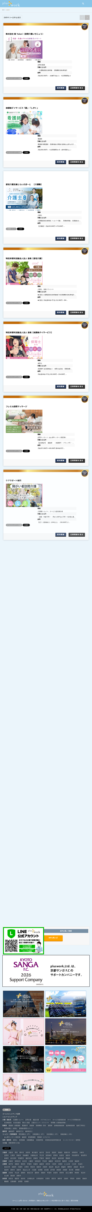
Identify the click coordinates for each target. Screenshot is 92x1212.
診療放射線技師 (59, 1125)
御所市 (60, 1178)
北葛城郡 (13, 1181)
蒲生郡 (12, 1175)
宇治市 (44, 1161)
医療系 (4, 1125)
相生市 (51, 1167)
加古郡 (46, 1170)
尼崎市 (17, 1164)
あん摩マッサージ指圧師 (12, 1137)
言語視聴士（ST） (53, 1134)
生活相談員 (7, 1122)
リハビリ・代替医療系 (9, 1134)
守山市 (17, 1173)
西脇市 (63, 1167)
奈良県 (4, 1178)
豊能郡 (68, 1158)
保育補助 (22, 1140)
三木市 (74, 1164)
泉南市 (6, 1158)
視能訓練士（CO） (66, 1134)
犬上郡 (6, 1175)
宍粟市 (20, 1167)
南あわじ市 (26, 1170)
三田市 (54, 1164)
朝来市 (39, 1167)
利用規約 (32, 1200)
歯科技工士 (19, 1131)
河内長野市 (75, 1155)
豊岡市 (69, 1167)
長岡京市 (18, 1161)
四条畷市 (26, 1155)
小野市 (26, 1167)
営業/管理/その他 (14, 1143)
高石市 (54, 1158)
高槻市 (60, 1152)
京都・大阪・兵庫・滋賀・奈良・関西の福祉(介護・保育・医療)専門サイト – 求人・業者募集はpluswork (40, 1209)
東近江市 (30, 1173)
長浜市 (83, 1173)
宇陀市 (72, 1178)
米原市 (55, 1173)
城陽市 (51, 1161)
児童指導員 (39, 1140)
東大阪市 (35, 1152)
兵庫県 (4, 1164)
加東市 (14, 1167)
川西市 (60, 1164)
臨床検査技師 (70, 1125)
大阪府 (4, 1152)
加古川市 (7, 1167)
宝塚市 (35, 1164)
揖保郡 (59, 1170)
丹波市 (80, 1164)
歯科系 (4, 1131)
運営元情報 (74, 1200)
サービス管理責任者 (74, 1120)
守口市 (42, 1155)
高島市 (19, 1175)
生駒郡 (26, 1181)
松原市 (61, 1155)
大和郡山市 (30, 1178)
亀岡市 (64, 1161)
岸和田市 (75, 1152)
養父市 (82, 1167)
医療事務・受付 (41, 1125)
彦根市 (23, 1173)
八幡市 (31, 1161)
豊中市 (21, 1152)
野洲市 (77, 1173)
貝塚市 (35, 1158)
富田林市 (49, 1155)
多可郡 (52, 1170)
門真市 (42, 1158)
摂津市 (55, 1155)
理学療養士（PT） (25, 1134)
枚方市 (42, 1152)
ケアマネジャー (46, 1120)
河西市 (45, 1167)
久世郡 (71, 1161)
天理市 (47, 1178)
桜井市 (23, 1178)
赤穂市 (76, 1167)
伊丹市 (48, 1164)
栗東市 (37, 1173)
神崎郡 (77, 1170)
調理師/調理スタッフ (26, 1128)
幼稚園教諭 (30, 1140)
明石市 (32, 1167)
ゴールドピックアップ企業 (11, 1114)
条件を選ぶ (53, 938)
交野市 (6, 1155)
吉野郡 (20, 1181)
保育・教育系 (6, 1140)
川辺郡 (34, 1170)
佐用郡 (40, 1170)
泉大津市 (13, 1158)
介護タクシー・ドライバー (40, 1122)
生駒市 (78, 1178)
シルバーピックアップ (9, 1117)
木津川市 (58, 1161)
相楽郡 (77, 1161)
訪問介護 (28, 1120)
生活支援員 (17, 1122)
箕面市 (54, 1152)
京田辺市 (38, 1161)
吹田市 (28, 1152)
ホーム (14, 1200)
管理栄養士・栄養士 (10, 1128)
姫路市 (42, 1164)
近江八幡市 (69, 1173)
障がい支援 (26, 1122)
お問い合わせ (23, 1200)
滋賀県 (4, 1173)
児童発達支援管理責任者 (53, 1140)
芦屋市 (29, 1164)
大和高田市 (40, 1178)
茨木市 (48, 1152)
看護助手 (25, 1125)
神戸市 (11, 1164)
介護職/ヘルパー (18, 1120)
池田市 (68, 1155)
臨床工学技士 (81, 1125)
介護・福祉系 (6, 1120)
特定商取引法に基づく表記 (60, 1200)
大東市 (82, 1152)
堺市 (16, 1152)
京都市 (11, 1161)
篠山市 (57, 1167)
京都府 (4, 1161)
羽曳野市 (21, 1158)
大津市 (11, 1173)
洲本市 (12, 1170)
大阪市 (11, 1152)
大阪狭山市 (34, 1155)
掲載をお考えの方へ (43, 1200)
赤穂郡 (65, 1170)
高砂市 (6, 1170)
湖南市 (43, 1173)
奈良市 (11, 1178)
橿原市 (17, 1178)
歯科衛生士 (29, 1131)
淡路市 (19, 1170)
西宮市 (23, 1164)
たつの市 (67, 1164)
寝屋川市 (67, 1152)
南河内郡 (61, 1158)
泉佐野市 (84, 1155)
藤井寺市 (29, 1158)
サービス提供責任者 (59, 1120)
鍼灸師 (24, 1137)
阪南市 (48, 1158)
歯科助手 (11, 1131)
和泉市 (19, 1155)
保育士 (15, 1140)
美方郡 (71, 1170)
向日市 (24, 1161)
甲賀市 (49, 1173)
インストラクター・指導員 (71, 1140)
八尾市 (12, 1155)
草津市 (61, 1173)
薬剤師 (50, 1125)
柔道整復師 (31, 1137)
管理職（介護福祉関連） (59, 1122)
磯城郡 (6, 1181)
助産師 (32, 1125)
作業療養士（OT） (39, 1134)
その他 (4, 1143)
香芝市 (54, 1178)
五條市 (66, 1178)
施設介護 (36, 1120)
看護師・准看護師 (14, 1125)
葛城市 (84, 1178)
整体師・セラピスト (43, 1137)
